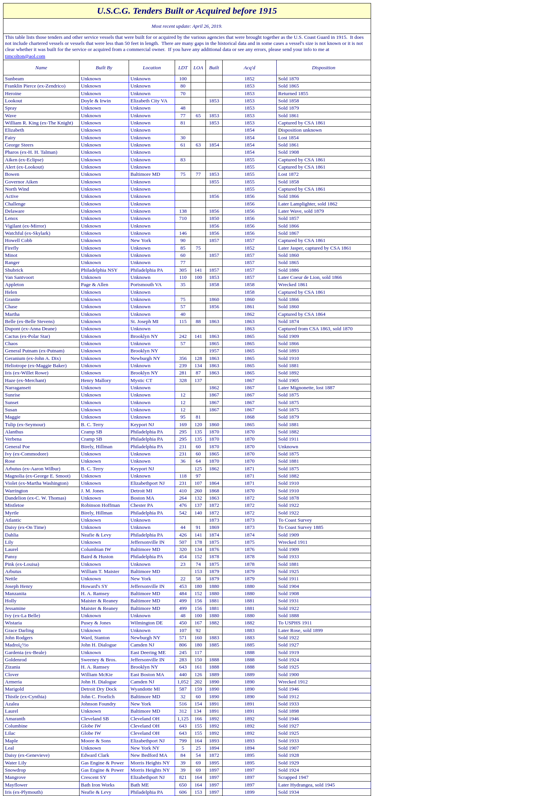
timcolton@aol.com (25, 56)
